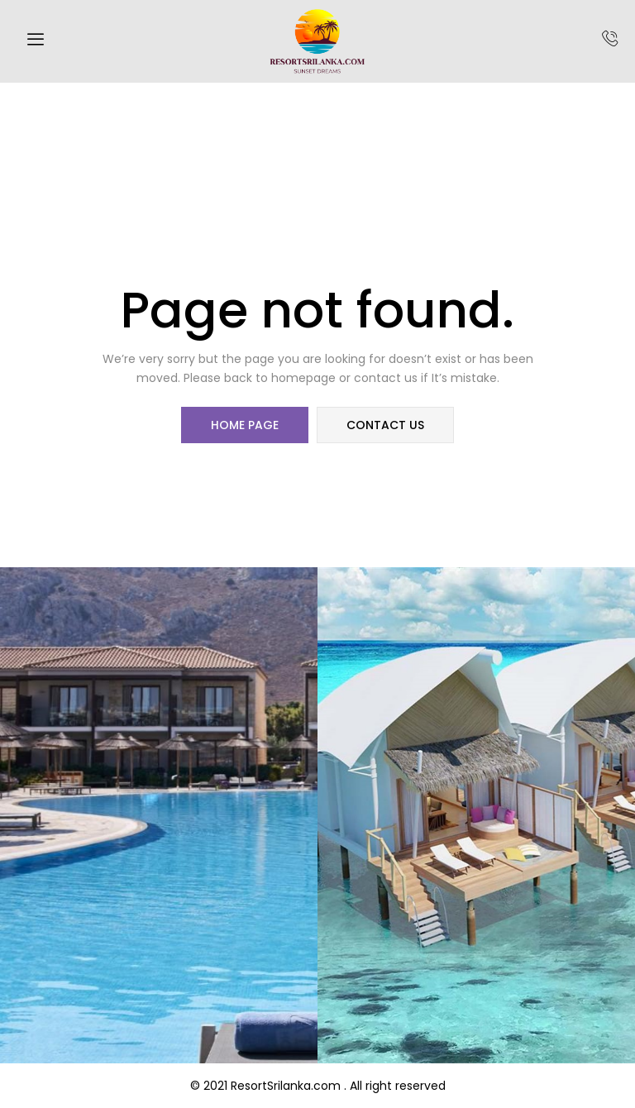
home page (245, 425)
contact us (385, 425)
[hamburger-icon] (35, 41)
